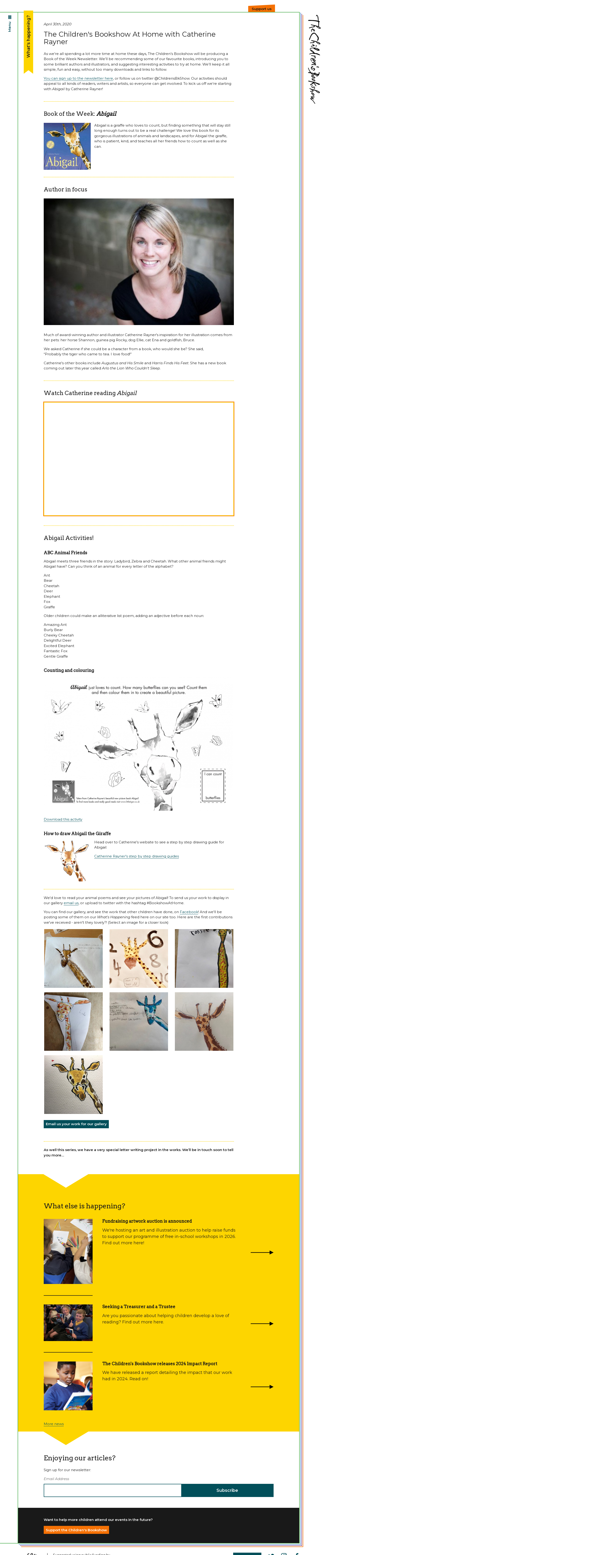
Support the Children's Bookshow (76, 1530)
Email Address (56, 1479)
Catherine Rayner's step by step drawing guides (136, 856)
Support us (261, 9)
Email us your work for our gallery (76, 1124)
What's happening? (28, 36)
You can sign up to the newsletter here (78, 78)
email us (71, 903)
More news (54, 1424)
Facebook (189, 912)
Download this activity (63, 819)
